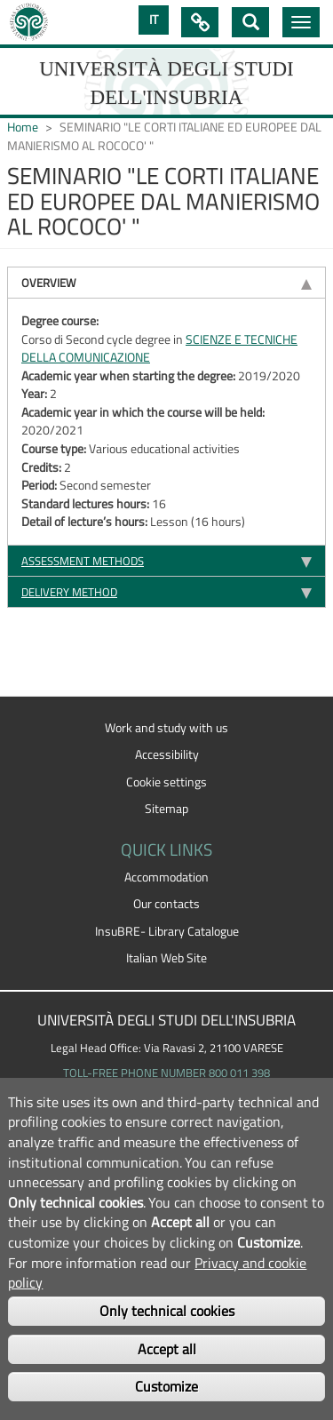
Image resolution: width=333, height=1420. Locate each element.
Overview (48, 282)
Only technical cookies (166, 1310)
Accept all (167, 1349)
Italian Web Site (166, 958)
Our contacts (166, 903)
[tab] (166, 282)
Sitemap (166, 808)
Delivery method (69, 592)
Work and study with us (166, 728)
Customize (166, 1386)
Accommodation (166, 877)
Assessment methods (82, 561)
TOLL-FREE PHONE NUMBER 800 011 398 (166, 1072)
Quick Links (199, 22)
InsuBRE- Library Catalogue (167, 931)
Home (22, 127)
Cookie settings (166, 782)
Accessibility (167, 754)
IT (153, 19)
